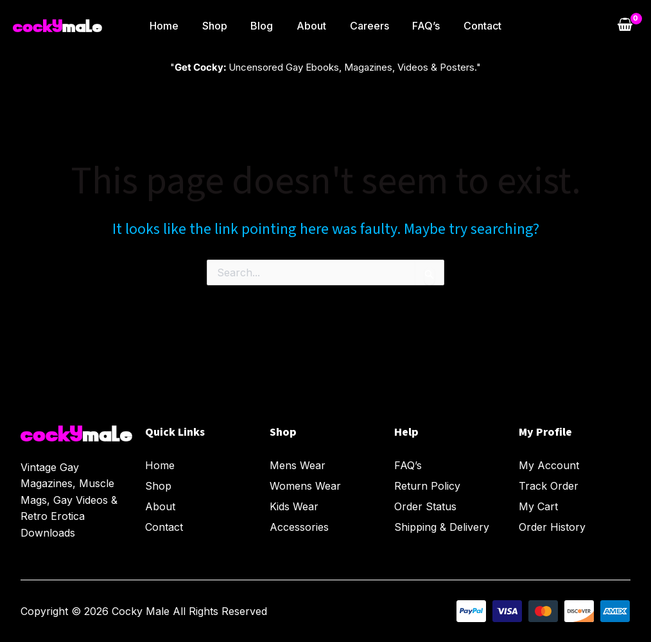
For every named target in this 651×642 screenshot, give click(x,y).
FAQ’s (420, 25)
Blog (265, 25)
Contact (473, 25)
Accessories (299, 527)
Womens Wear (305, 486)
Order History (552, 527)
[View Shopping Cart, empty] (624, 26)
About (311, 25)
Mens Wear (298, 465)
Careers (366, 25)
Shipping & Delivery (441, 527)
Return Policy (427, 486)
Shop (220, 25)
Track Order (548, 486)
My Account (549, 465)
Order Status (425, 507)
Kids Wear (294, 507)
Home (173, 25)
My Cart (538, 507)
